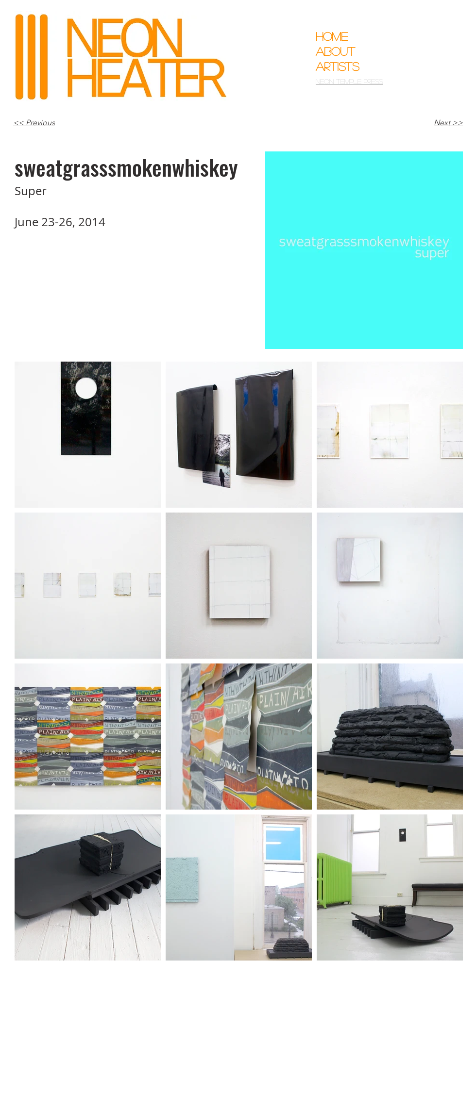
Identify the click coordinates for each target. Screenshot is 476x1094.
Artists (337, 66)
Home (332, 36)
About (335, 51)
